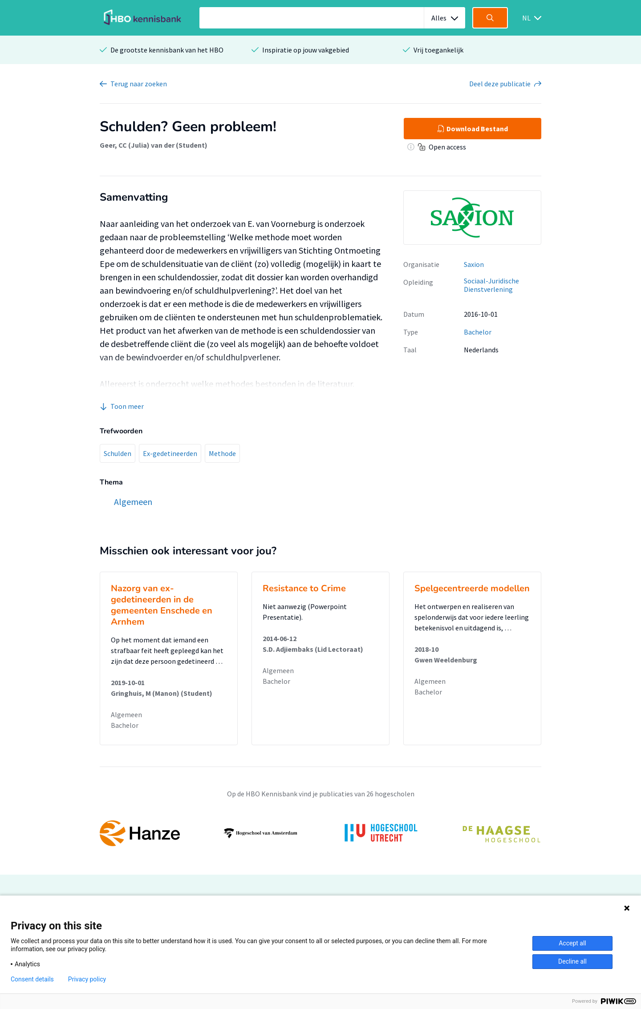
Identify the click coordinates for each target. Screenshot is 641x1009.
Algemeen (126, 714)
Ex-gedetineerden (170, 453)
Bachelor (477, 332)
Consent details (32, 979)
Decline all (572, 961)
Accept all (572, 943)
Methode (222, 453)
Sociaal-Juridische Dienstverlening (491, 285)
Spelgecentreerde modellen (472, 588)
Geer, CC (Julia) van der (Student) (153, 145)
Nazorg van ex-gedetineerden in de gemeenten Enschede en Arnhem (161, 605)
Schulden (117, 453)
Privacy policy (87, 979)
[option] (320, 833)
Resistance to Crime (304, 588)
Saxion (474, 264)
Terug (138, 84)
